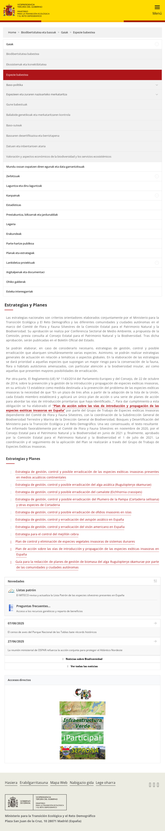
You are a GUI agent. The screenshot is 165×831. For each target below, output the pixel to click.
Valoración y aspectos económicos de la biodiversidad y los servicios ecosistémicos (58, 156)
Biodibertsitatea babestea (22, 54)
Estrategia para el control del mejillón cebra (47, 534)
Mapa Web (58, 782)
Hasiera (11, 782)
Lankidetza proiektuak (20, 263)
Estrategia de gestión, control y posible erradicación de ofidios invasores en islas (73, 512)
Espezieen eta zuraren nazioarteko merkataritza (36, 94)
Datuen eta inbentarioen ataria (26, 146)
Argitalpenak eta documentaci (25, 272)
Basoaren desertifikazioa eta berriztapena (32, 136)
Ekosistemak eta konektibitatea (26, 64)
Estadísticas (13, 205)
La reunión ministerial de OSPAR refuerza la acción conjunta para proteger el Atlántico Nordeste (65, 650)
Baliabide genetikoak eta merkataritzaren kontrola (38, 115)
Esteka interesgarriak (19, 291)
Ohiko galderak (16, 282)
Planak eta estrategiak (20, 253)
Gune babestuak (16, 104)
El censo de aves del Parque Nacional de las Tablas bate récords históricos (52, 632)
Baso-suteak (14, 125)
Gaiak (64, 32)
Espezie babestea (84, 32)
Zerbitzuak (13, 176)
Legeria (10, 224)
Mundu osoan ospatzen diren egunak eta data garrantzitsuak (45, 167)
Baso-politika (14, 85)
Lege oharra (105, 782)
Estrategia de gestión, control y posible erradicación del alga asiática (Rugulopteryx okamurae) (83, 485)
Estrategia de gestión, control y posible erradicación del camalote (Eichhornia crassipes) (78, 492)
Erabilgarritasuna (34, 782)
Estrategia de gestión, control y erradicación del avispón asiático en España (69, 519)
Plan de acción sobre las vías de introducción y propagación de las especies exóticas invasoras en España (87, 551)
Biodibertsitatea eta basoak (38, 32)
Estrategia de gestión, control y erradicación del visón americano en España (70, 527)
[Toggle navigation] (156, 10)
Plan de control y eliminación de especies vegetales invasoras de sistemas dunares (75, 541)
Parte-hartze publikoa (20, 243)
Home (12, 32)
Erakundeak (13, 234)
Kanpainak (13, 195)
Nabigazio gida (82, 782)
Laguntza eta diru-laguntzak (24, 186)
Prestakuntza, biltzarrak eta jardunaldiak (32, 215)
